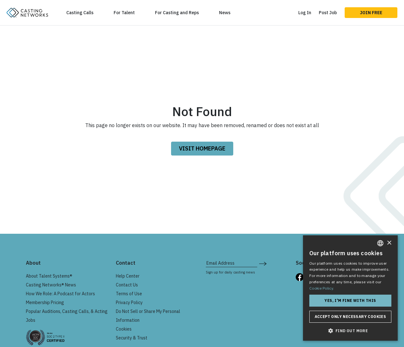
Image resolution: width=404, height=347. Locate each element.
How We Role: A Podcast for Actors (60, 294)
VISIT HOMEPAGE (202, 148)
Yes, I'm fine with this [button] (350, 300)
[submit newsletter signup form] (262, 263)
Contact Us (127, 285)
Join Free (371, 12)
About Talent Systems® (49, 276)
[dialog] (350, 288)
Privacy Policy (129, 302)
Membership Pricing (45, 302)
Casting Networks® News (51, 285)
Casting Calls (79, 12)
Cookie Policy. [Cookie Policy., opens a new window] (321, 288)
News (224, 12)
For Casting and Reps (177, 12)
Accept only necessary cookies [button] (350, 316)
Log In (304, 12)
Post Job (328, 12)
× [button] (389, 243)
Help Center (128, 276)
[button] (350, 330)
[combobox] (380, 243)
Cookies (124, 329)
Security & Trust (131, 338)
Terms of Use (129, 294)
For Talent (124, 12)
